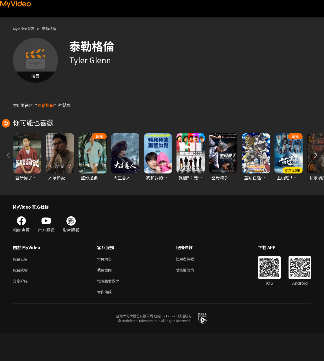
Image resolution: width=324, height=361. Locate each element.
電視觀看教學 (109, 308)
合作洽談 (105, 320)
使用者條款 (189, 284)
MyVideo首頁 (26, 29)
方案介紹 (21, 308)
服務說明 (21, 296)
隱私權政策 (189, 296)
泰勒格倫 (54, 29)
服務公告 (21, 284)
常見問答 (105, 284)
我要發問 (105, 296)
